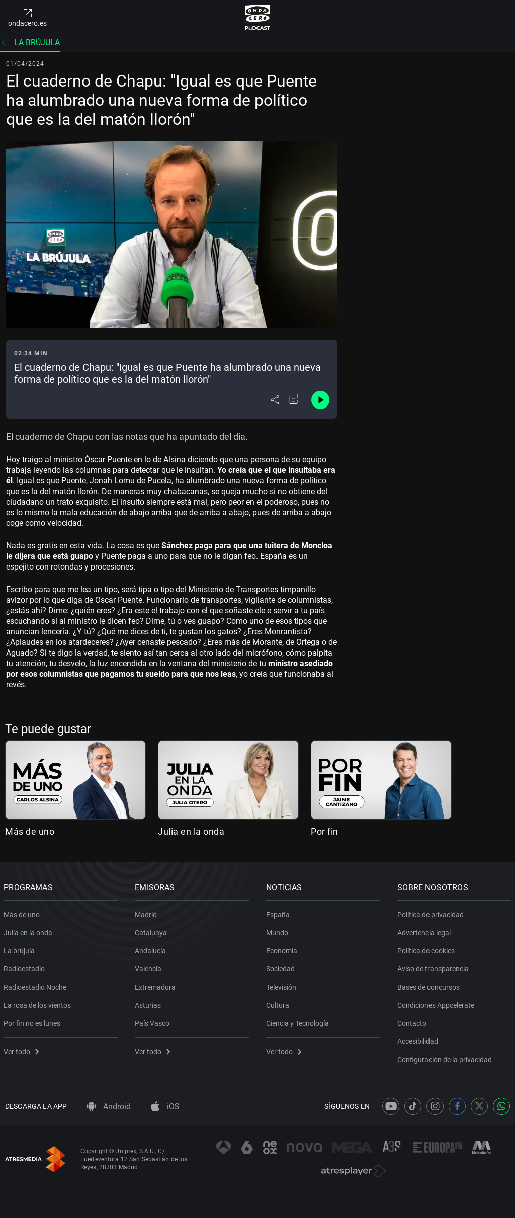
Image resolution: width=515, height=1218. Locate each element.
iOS (165, 1106)
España (279, 913)
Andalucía (151, 949)
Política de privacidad (432, 913)
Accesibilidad (419, 1039)
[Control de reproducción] (320, 400)
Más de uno (29, 831)
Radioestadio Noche (36, 985)
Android (109, 1106)
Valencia (149, 967)
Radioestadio (25, 967)
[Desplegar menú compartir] (275, 400)
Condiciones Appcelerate (437, 1003)
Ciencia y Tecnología (299, 1021)
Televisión (283, 985)
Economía (283, 949)
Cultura (279, 1003)
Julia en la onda (191, 831)
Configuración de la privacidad (446, 1057)
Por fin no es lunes (33, 1021)
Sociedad (282, 967)
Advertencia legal (425, 931)
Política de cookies (427, 949)
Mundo (279, 931)
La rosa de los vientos (38, 1003)
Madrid (147, 913)
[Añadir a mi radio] (294, 400)
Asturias (149, 1003)
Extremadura (156, 985)
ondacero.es (27, 17)
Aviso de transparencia (434, 967)
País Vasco (153, 1021)
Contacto (413, 1021)
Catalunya (152, 931)
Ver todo (22, 1050)
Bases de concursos (430, 985)
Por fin (324, 831)
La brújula (30, 42)
